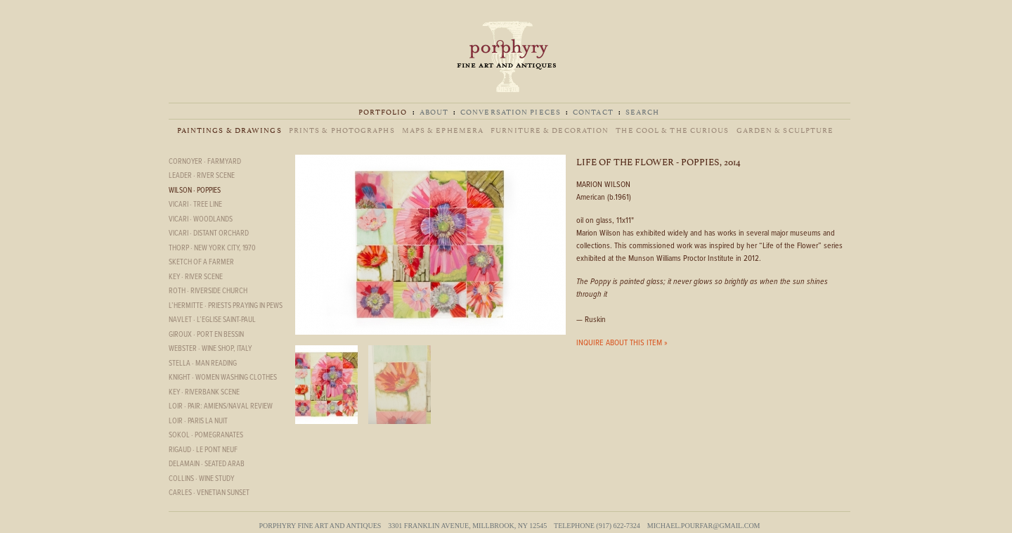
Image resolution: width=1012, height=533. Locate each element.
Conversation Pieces (510, 111)
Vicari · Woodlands (201, 219)
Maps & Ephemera (443, 129)
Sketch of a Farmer (201, 262)
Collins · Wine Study (201, 479)
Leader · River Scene (202, 176)
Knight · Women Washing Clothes (223, 378)
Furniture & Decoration (550, 129)
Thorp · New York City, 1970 (212, 248)
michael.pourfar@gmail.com (703, 525)
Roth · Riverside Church (208, 291)
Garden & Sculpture (785, 129)
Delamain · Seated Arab (207, 464)
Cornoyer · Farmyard (205, 162)
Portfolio (383, 111)
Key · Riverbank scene (204, 392)
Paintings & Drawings (229, 129)
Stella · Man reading (203, 363)
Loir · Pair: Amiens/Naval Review (221, 406)
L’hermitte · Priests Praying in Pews (226, 306)
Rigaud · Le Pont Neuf (203, 450)
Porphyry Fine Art (506, 56)
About (434, 111)
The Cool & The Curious (672, 129)
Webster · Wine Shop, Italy (210, 349)
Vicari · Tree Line (195, 205)
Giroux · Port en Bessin (206, 335)
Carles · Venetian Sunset (209, 493)
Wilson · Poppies (195, 190)
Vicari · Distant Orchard (209, 233)
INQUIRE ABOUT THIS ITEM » (622, 343)
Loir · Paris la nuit (198, 421)
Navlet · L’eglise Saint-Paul (212, 320)
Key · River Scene (196, 277)
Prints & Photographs (342, 129)
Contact (593, 111)
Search (642, 111)
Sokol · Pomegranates (206, 435)
